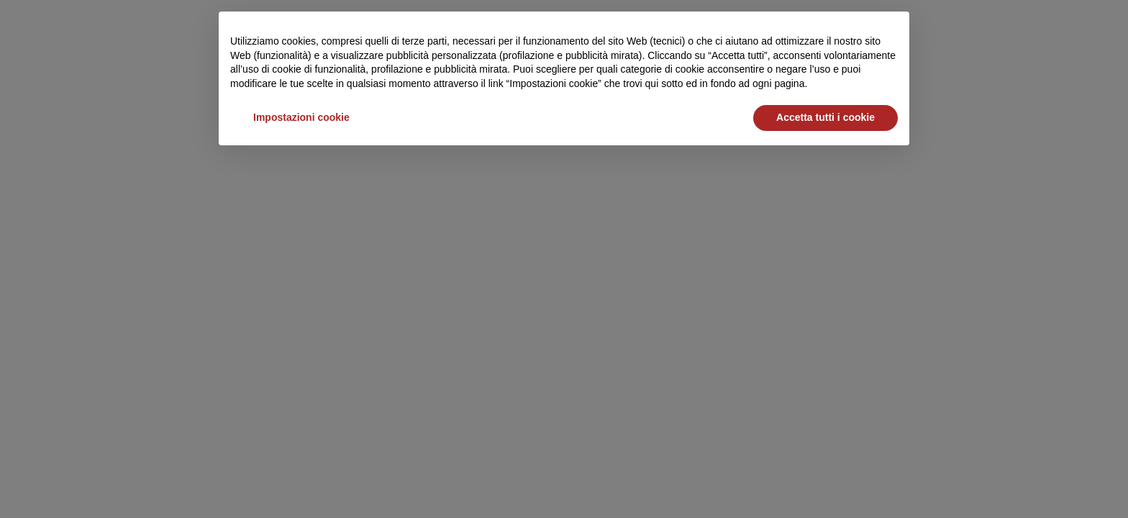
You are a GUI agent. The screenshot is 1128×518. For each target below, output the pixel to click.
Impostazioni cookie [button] (301, 117)
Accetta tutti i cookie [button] (825, 117)
